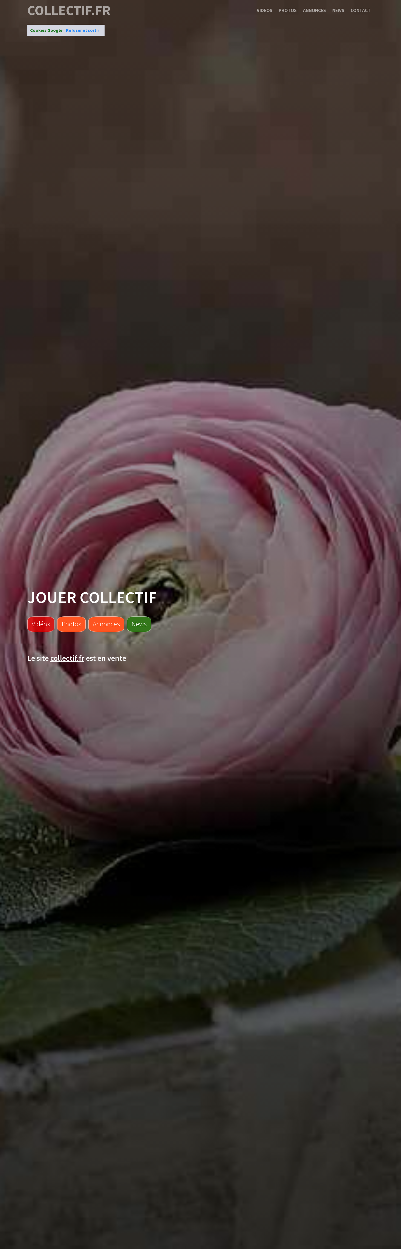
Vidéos (41, 623)
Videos (264, 10)
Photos (288, 10)
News (338, 10)
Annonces (314, 10)
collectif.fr (69, 10)
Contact (361, 10)
